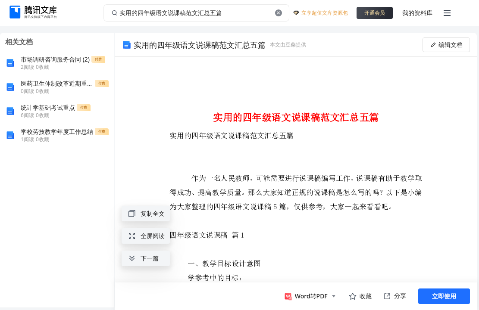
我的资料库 (417, 13)
